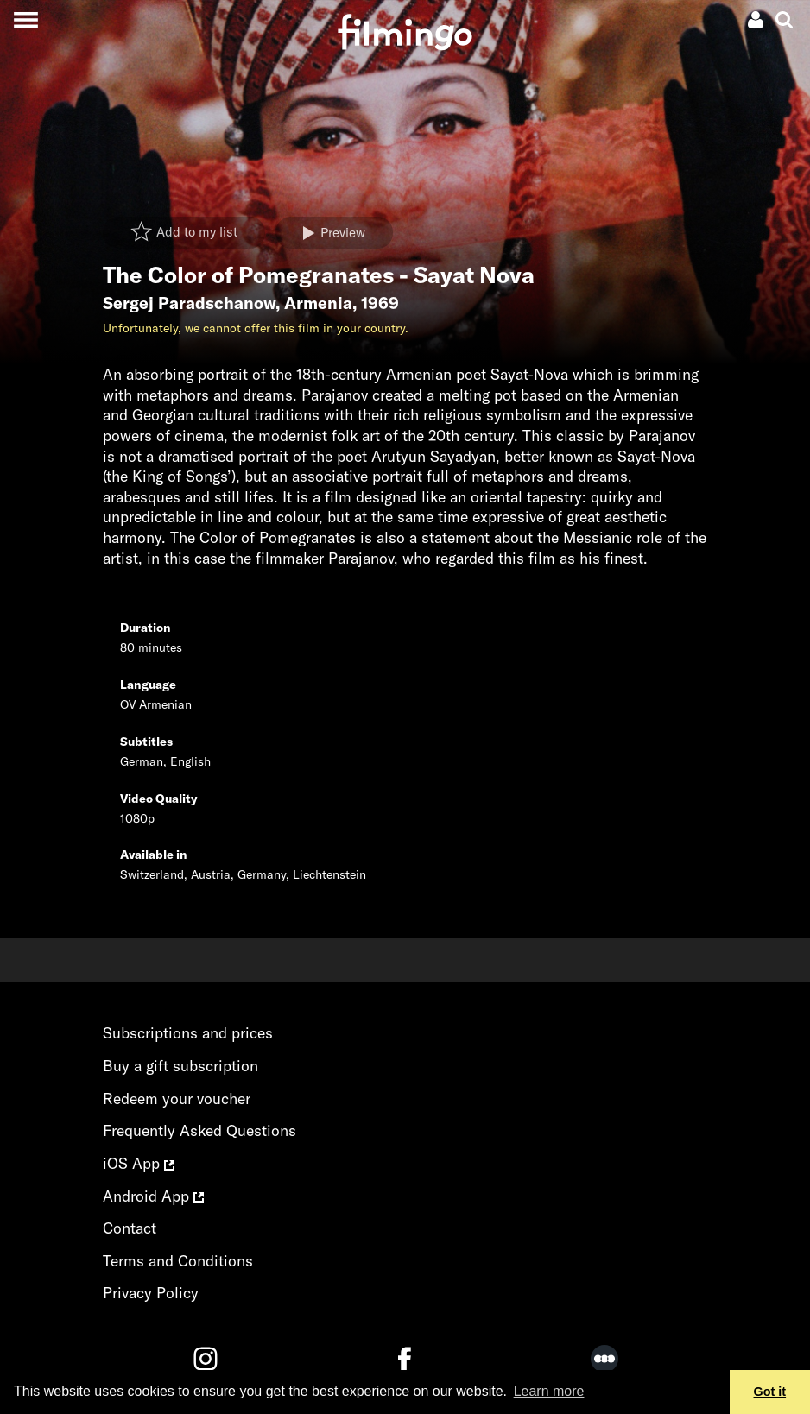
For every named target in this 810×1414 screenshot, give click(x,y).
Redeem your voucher (176, 1098)
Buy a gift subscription (180, 1066)
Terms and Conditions (178, 1261)
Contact (129, 1228)
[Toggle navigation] (25, 19)
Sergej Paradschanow (189, 303)
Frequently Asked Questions (199, 1130)
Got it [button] (770, 1391)
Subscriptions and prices (188, 1033)
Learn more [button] (549, 1391)
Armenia (318, 303)
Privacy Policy (151, 1293)
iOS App (138, 1163)
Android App (153, 1196)
